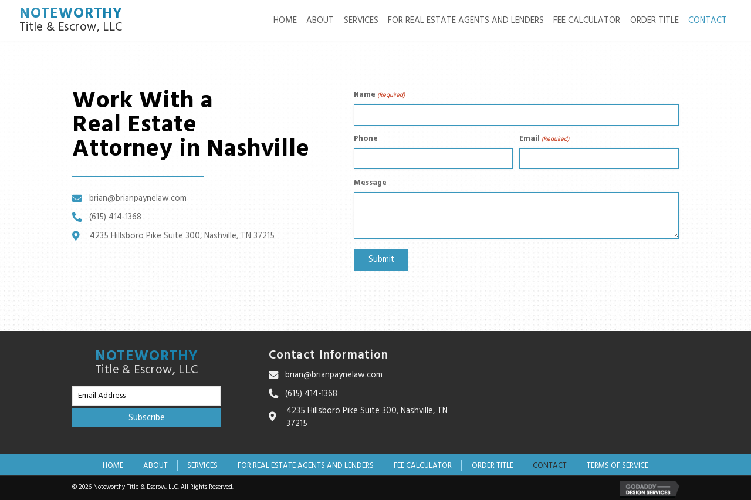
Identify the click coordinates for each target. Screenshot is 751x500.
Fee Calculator (423, 465)
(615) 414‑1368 (115, 217)
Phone (366, 138)
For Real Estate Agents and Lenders (306, 465)
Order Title (492, 465)
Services (202, 465)
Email (544, 138)
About (155, 465)
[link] (285, 20)
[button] (146, 417)
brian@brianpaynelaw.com (138, 198)
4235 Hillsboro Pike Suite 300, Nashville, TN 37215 (182, 235)
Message (370, 181)
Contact (550, 465)
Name (379, 96)
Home (113, 465)
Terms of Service (617, 465)
